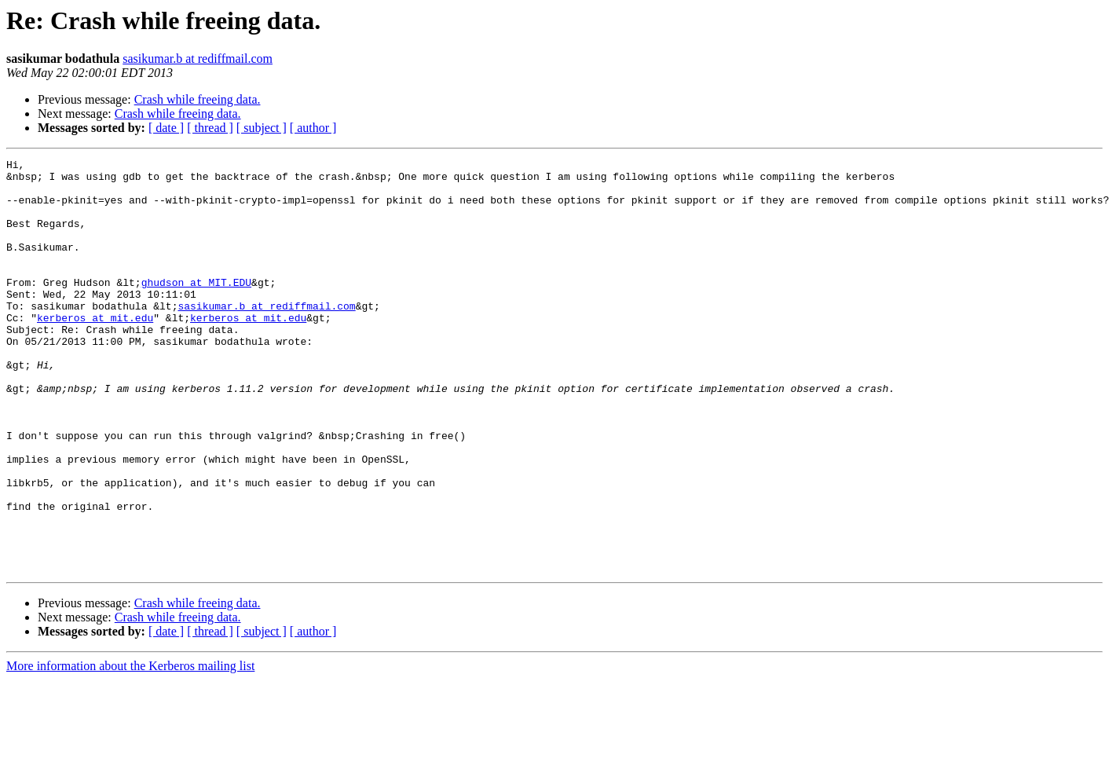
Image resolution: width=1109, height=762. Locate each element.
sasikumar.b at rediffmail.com (198, 58)
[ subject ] (261, 127)
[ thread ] (210, 127)
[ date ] (166, 127)
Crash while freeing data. (197, 99)
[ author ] (313, 127)
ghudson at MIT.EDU (196, 308)
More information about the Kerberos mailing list (130, 748)
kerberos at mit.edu (95, 350)
